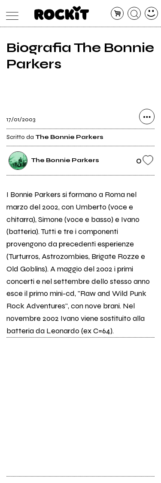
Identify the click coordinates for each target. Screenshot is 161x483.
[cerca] (134, 13)
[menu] (10, 13)
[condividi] (147, 116)
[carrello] (117, 13)
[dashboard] (151, 13)
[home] (61, 13)
